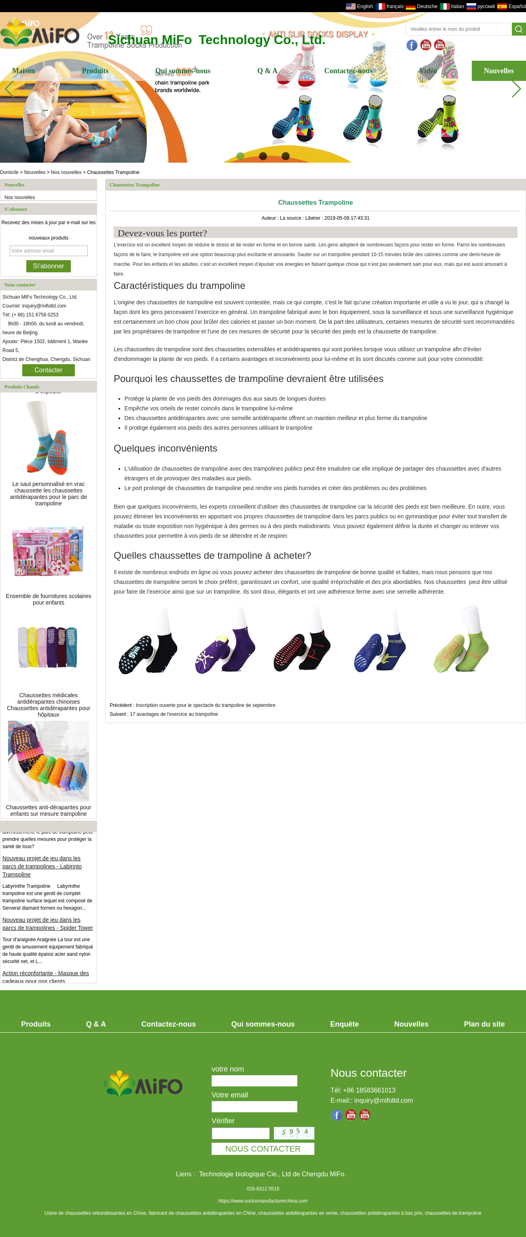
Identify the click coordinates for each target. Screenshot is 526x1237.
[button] (240, 156)
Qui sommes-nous (183, 71)
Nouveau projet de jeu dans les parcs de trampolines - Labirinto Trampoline (42, 868)
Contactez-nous (349, 71)
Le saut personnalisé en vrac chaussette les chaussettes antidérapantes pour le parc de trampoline (48, 495)
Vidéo (428, 71)
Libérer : (315, 218)
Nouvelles (499, 71)
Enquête (344, 1024)
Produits (95, 71)
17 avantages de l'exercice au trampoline (174, 714)
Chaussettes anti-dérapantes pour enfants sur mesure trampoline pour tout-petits (48, 815)
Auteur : (271, 218)
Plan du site (484, 1024)
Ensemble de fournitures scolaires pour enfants (48, 600)
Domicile (9, 172)
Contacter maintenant (48, 371)
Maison (23, 71)
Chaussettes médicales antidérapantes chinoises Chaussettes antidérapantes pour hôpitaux (48, 706)
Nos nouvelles (66, 172)
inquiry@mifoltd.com (383, 1100)
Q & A (267, 71)
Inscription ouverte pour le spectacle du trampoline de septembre (206, 705)
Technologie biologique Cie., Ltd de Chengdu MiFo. (272, 1174)
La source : (292, 218)
